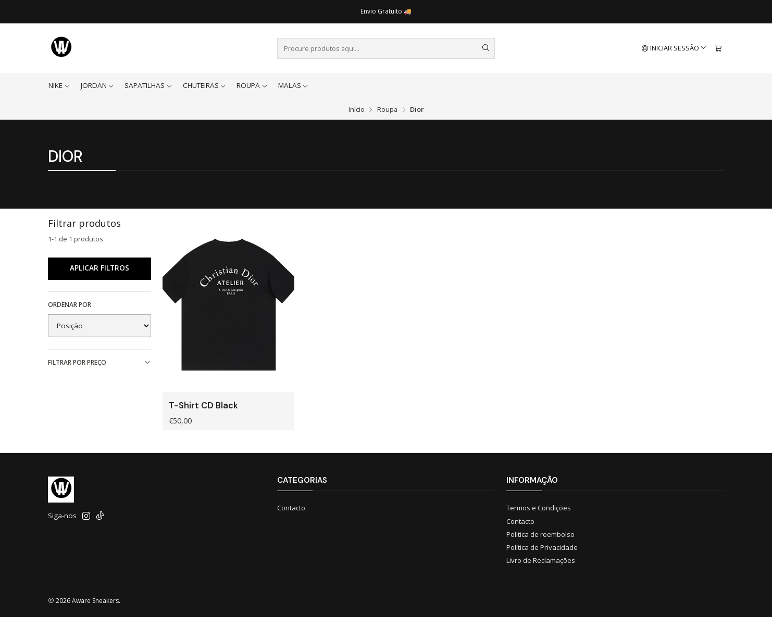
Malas (293, 85)
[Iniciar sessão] (674, 48)
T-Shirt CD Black (203, 405)
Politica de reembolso (540, 534)
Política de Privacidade (542, 547)
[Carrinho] (718, 48)
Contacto (291, 507)
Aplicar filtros (99, 268)
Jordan (98, 85)
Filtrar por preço (99, 362)
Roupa (252, 85)
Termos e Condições (538, 507)
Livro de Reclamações (540, 560)
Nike (59, 85)
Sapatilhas (148, 85)
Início (356, 109)
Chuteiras (205, 85)
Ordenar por (69, 304)
